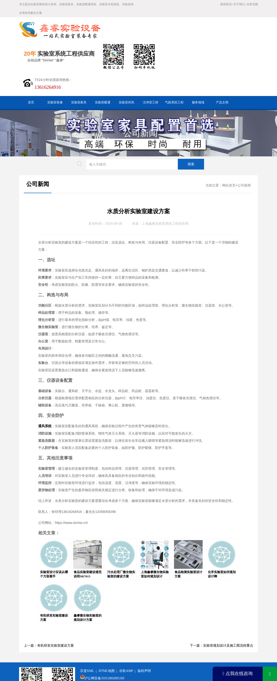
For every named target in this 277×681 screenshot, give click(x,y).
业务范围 (252, 4)
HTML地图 (107, 644)
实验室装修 (55, 76)
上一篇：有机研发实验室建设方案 (49, 619)
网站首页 (229, 159)
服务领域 (198, 76)
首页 (31, 76)
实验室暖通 (102, 76)
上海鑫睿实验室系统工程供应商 (165, 197)
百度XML (87, 644)
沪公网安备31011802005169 (104, 652)
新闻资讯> (226, 4)
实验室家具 (79, 76)
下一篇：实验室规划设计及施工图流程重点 (221, 619)
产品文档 (222, 76)
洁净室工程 (150, 76)
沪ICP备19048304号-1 (115, 659)
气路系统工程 (174, 76)
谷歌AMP (126, 644)
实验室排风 (126, 76)
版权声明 (144, 644)
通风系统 (44, 400)
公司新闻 (140, 107)
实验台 (43, 336)
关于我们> (239, 4)
